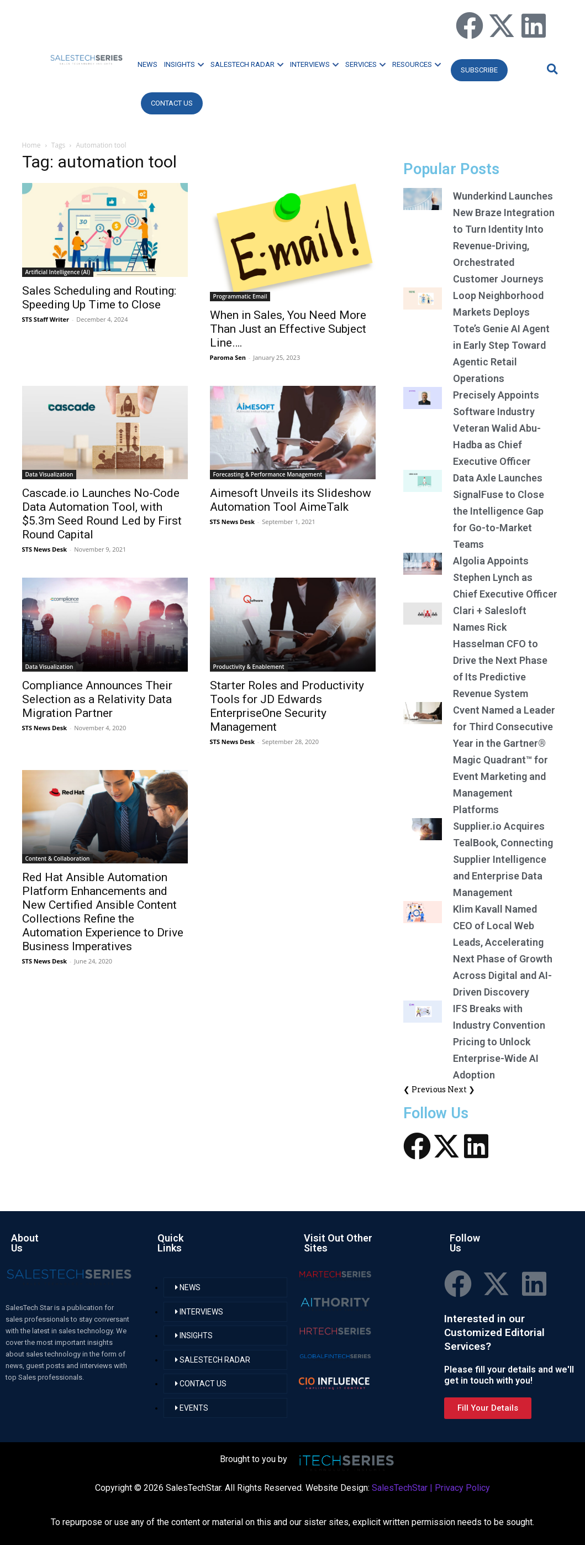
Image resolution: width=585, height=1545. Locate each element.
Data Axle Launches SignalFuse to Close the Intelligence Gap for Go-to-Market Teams (498, 511)
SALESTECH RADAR (246, 64)
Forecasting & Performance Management (268, 474)
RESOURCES (416, 64)
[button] (551, 68)
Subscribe (479, 70)
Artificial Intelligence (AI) (58, 272)
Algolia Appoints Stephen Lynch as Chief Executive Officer (505, 577)
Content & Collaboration (57, 858)
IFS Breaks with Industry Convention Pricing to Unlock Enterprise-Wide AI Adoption (499, 1042)
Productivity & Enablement (248, 667)
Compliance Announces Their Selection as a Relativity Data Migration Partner (97, 699)
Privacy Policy (462, 1488)
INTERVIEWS (314, 64)
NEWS (147, 64)
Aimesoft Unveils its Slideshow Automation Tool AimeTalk (290, 500)
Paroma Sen (228, 357)
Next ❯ (461, 1089)
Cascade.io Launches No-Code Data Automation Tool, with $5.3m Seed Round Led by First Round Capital (102, 513)
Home (31, 145)
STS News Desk (44, 549)
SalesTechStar (400, 1488)
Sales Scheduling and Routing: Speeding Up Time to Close (99, 297)
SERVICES (365, 64)
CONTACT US (172, 103)
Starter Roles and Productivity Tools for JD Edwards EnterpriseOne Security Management (287, 706)
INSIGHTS (184, 64)
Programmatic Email (240, 296)
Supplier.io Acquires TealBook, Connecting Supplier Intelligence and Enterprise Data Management (503, 859)
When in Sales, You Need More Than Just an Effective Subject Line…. (288, 328)
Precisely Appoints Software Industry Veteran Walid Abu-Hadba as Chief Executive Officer (497, 428)
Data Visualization (49, 474)
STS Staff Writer (45, 319)
